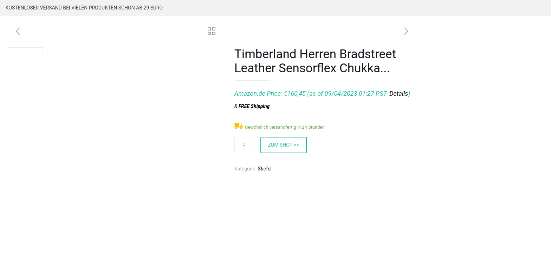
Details (398, 93)
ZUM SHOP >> (283, 145)
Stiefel (264, 168)
